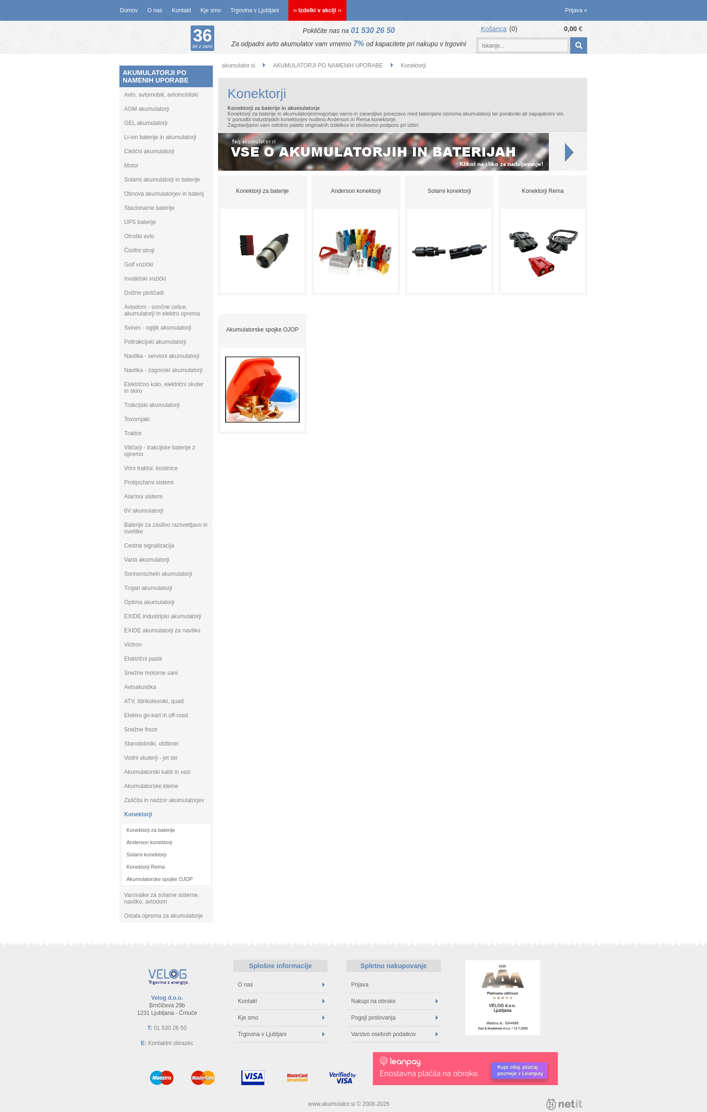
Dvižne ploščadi (144, 293)
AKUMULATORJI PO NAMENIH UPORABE (155, 76)
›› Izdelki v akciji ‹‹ (317, 10)
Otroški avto (139, 236)
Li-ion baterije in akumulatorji (160, 137)
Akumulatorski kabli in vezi (157, 772)
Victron (133, 644)
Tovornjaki (137, 419)
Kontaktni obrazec (171, 1043)
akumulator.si (238, 65)
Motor (131, 165)
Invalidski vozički (145, 278)
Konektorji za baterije (150, 830)
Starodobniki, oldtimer (151, 743)
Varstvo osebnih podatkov (394, 1034)
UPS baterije (140, 222)
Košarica (493, 29)
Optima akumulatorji (149, 602)
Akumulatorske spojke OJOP (159, 879)
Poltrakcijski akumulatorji (155, 342)
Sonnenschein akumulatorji (158, 574)
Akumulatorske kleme (151, 786)
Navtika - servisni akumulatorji (161, 356)
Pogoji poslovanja (394, 1017)
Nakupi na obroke (394, 1001)
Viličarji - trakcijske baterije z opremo (159, 450)
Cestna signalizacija (149, 545)
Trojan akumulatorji (148, 588)
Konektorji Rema (145, 867)
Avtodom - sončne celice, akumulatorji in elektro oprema (162, 310)
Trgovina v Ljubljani (254, 10)
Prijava (576, 10)
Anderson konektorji (149, 842)
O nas (154, 10)
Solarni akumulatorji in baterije (162, 179)
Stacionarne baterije (149, 208)
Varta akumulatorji (146, 559)
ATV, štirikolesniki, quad (154, 701)
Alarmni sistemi (143, 496)
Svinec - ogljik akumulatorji (157, 327)
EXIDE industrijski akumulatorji (162, 616)
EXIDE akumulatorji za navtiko (162, 630)
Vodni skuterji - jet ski (150, 758)
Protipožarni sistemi (149, 482)
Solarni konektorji (146, 854)
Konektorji (138, 814)
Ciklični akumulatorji (149, 151)
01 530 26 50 (373, 30)
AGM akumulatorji (146, 109)
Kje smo (211, 10)
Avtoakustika (140, 687)
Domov (129, 10)
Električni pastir (143, 659)
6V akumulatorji (143, 510)
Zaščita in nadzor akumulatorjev (164, 800)
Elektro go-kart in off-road (156, 715)
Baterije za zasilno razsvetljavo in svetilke (166, 528)
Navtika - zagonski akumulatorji (163, 370)
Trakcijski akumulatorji (152, 405)
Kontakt (181, 10)
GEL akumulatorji (146, 123)
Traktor (133, 433)
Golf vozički (138, 264)
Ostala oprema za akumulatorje (163, 916)
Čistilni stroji (139, 250)
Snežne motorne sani (150, 673)
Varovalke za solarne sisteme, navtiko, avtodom (161, 898)
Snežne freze (141, 729)
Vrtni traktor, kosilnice (151, 468)
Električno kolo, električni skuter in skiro (163, 387)
